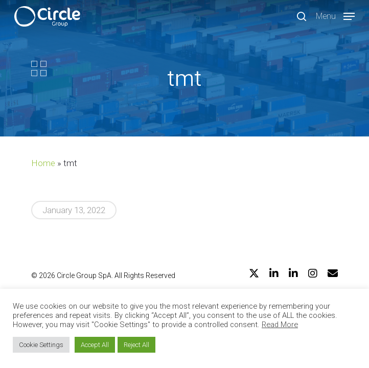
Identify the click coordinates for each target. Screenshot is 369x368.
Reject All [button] (136, 345)
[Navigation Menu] (335, 15)
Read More (280, 324)
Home (43, 163)
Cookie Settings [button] (41, 345)
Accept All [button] (95, 345)
